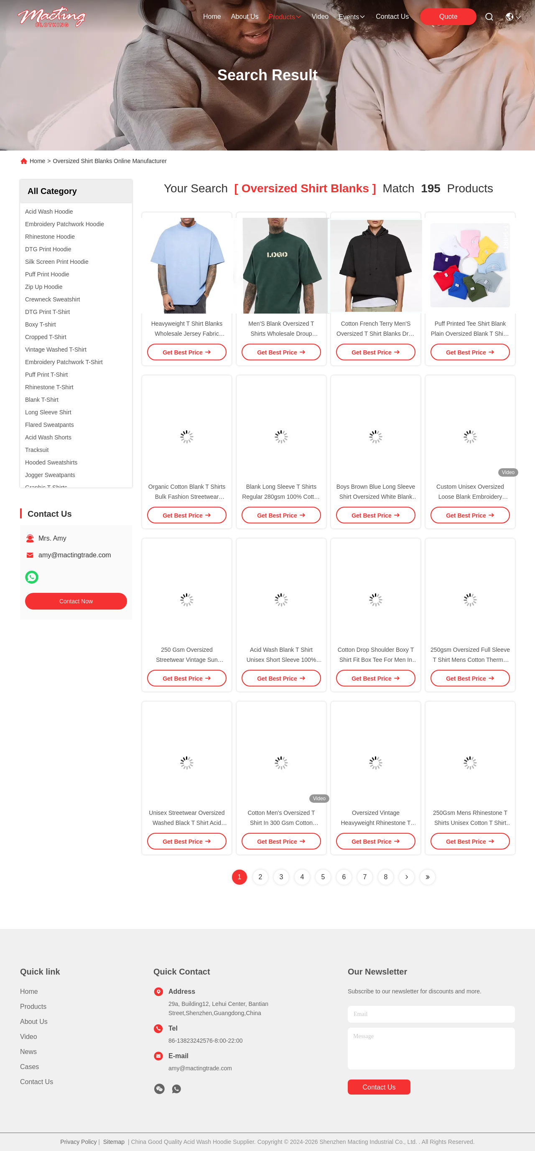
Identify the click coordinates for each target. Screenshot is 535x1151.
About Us (34, 1021)
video (320, 16)
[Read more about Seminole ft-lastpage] (427, 877)
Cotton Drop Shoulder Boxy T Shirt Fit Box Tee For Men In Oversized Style (376, 659)
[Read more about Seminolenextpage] (406, 877)
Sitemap (114, 1141)
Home (212, 16)
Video (28, 1036)
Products (33, 1006)
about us (245, 16)
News (28, 1051)
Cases (29, 1066)
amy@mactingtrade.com (74, 555)
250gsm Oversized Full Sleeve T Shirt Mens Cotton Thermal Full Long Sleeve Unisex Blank (470, 659)
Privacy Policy (78, 1141)
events (352, 16)
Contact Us (36, 1081)
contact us (392, 16)
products (284, 16)
